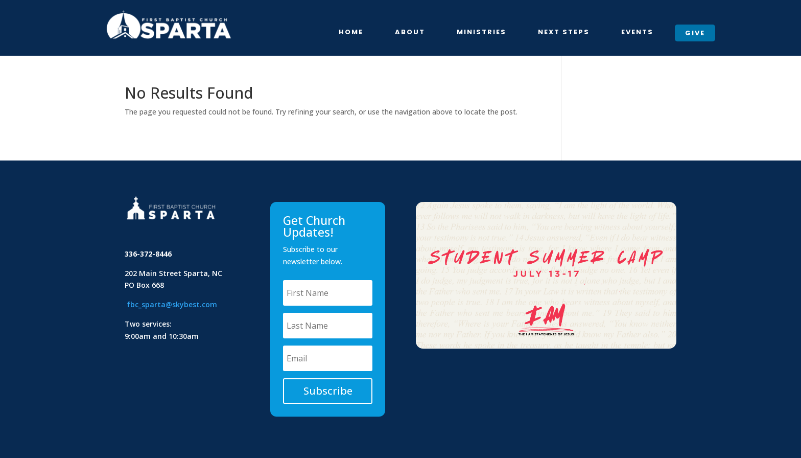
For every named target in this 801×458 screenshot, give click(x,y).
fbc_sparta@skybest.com (172, 304)
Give (695, 33)
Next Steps (564, 33)
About (410, 33)
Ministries (481, 33)
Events (637, 33)
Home (351, 33)
